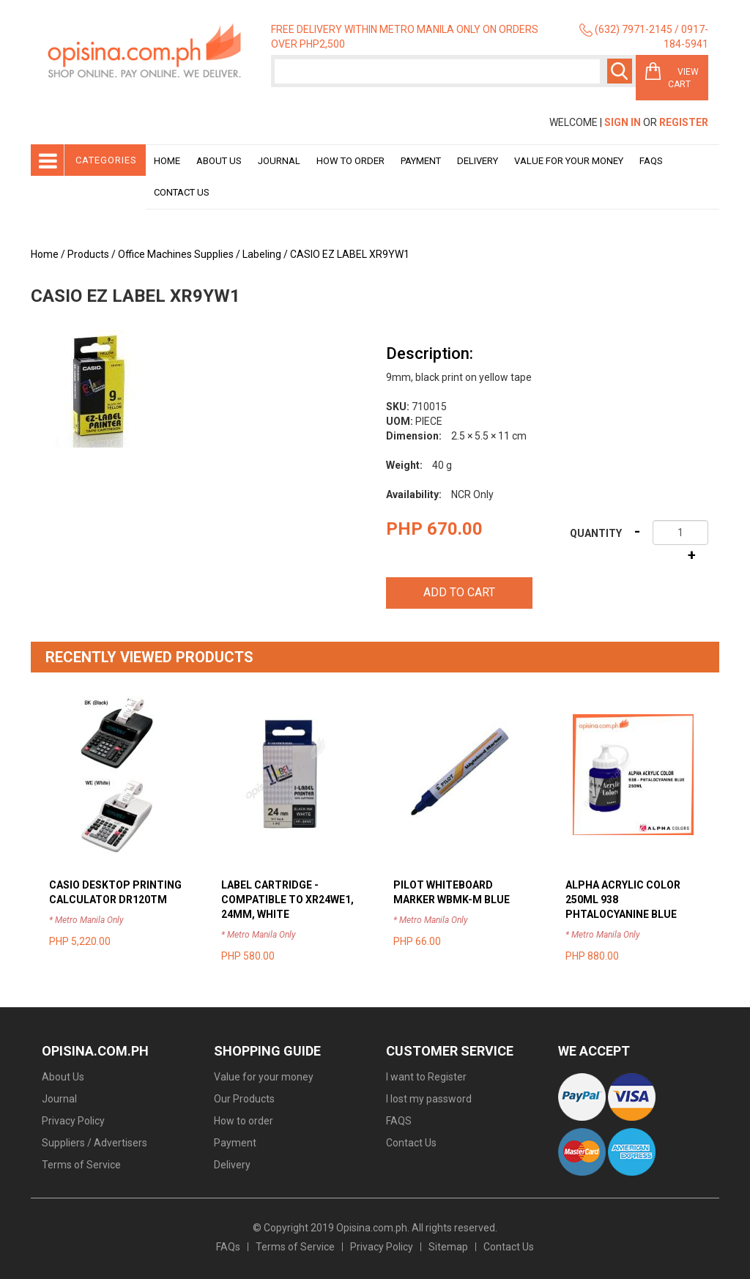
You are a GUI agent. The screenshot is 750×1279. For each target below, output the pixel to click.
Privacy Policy (73, 1121)
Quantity (596, 533)
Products (88, 254)
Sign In (622, 122)
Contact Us (181, 192)
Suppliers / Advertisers (94, 1143)
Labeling (261, 254)
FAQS (399, 1121)
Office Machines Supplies (176, 254)
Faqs (651, 160)
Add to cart (459, 592)
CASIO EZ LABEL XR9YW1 (349, 254)
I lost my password (429, 1099)
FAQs (228, 1246)
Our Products (244, 1099)
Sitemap (448, 1246)
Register (683, 122)
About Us (219, 160)
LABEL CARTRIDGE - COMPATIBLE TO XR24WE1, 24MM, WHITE (287, 899)
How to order (350, 160)
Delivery (477, 160)
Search (619, 71)
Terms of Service (81, 1165)
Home (167, 160)
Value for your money (568, 160)
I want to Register (426, 1077)
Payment (421, 160)
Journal (279, 160)
